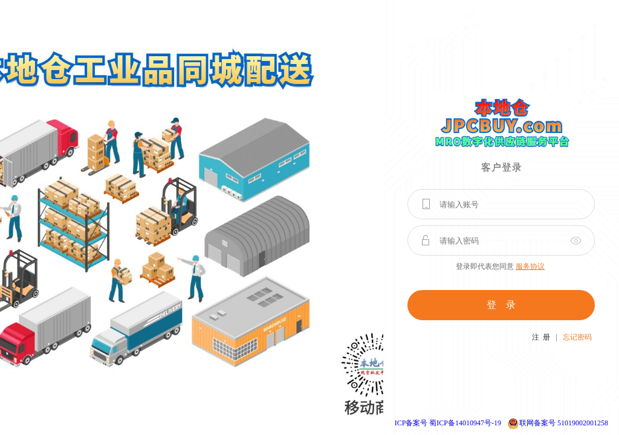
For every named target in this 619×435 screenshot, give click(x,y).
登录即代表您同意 (500, 266)
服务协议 (530, 266)
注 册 (541, 337)
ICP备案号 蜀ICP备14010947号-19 (448, 423)
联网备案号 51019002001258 (563, 423)
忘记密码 (577, 337)
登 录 (501, 305)
